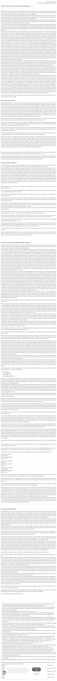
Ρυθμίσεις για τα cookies (37, 674)
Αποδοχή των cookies (36, 669)
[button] (4, 672)
